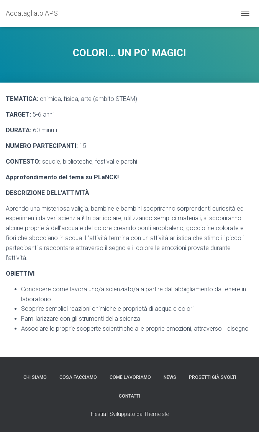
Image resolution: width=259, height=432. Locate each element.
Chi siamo (35, 377)
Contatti (129, 396)
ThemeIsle (156, 414)
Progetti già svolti (212, 377)
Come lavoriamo (130, 377)
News (170, 377)
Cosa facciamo (78, 377)
